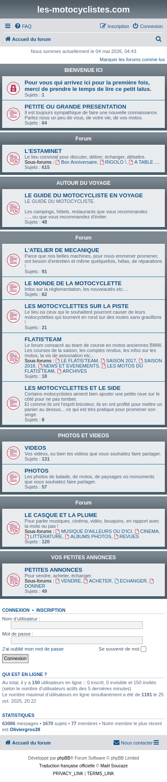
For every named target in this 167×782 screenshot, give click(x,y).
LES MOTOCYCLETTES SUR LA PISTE (77, 306)
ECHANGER (130, 580)
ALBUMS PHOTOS (88, 536)
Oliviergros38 (25, 729)
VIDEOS (35, 448)
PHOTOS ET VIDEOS (83, 436)
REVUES (126, 536)
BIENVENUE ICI (83, 70)
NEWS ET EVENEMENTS (68, 365)
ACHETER (97, 580)
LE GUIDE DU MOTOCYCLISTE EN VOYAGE (84, 195)
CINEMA (147, 531)
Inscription (51, 610)
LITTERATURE (43, 536)
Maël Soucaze (114, 765)
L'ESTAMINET (43, 151)
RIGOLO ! (113, 162)
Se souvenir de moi (122, 649)
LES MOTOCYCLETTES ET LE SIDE (73, 388)
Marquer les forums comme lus (132, 59)
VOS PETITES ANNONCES (83, 558)
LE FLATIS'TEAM (77, 360)
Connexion (16, 610)
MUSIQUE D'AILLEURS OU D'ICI (94, 531)
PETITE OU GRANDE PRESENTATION (75, 106)
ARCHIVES (72, 371)
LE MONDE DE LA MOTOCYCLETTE (73, 283)
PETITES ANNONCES (53, 570)
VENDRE (68, 580)
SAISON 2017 (118, 360)
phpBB (63, 758)
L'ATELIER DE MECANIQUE (62, 250)
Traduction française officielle (67, 765)
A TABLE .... (144, 162)
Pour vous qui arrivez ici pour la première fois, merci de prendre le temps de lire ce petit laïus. (88, 85)
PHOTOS (36, 470)
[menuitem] (23, 26)
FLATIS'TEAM (43, 339)
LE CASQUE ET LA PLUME (61, 515)
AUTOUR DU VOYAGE (83, 183)
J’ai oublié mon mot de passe (32, 648)
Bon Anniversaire (76, 162)
